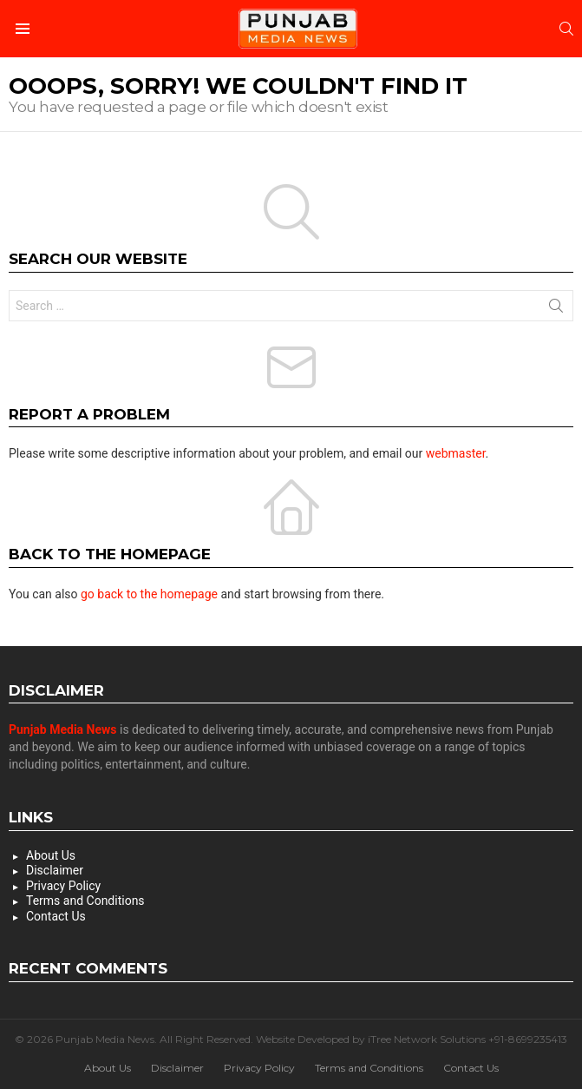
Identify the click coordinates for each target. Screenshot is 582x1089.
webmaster (456, 453)
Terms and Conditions (85, 901)
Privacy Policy (63, 886)
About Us (50, 855)
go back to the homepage (149, 594)
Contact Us (56, 916)
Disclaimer (54, 870)
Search (556, 309)
